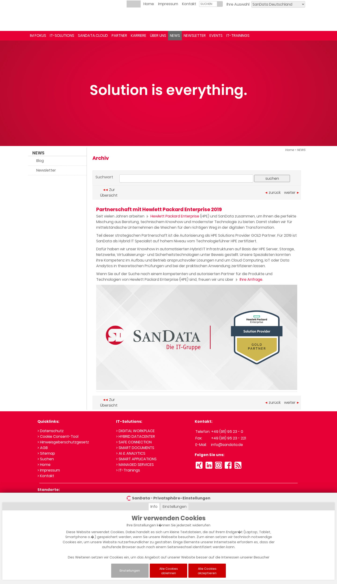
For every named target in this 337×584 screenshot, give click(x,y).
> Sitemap (46, 453)
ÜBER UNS (158, 35)
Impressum (168, 4)
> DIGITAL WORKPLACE (135, 431)
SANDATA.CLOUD (93, 35)
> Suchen (45, 459)
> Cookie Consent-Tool (57, 436)
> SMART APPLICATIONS (136, 459)
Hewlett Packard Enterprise (172, 216)
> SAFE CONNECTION (134, 442)
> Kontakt (45, 476)
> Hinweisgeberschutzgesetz (63, 442)
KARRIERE (138, 35)
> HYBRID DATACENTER (135, 436)
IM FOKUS (38, 35)
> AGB (42, 447)
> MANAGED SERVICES (135, 464)
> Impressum (48, 470)
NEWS (175, 35)
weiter (291, 192)
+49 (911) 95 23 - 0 (227, 431)
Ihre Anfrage (248, 279)
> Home (44, 464)
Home (148, 4)
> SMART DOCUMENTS (135, 447)
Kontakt (189, 4)
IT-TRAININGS (237, 35)
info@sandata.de (227, 444)
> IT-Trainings (128, 470)
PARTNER (119, 35)
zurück (273, 192)
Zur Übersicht (108, 192)
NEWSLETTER (195, 35)
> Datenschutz (50, 431)
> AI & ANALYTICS (130, 453)
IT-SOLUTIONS (62, 35)
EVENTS (216, 35)
